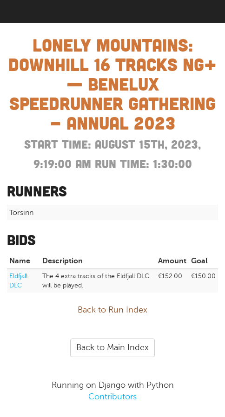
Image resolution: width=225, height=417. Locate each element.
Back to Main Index (112, 347)
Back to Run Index (112, 309)
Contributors (112, 396)
